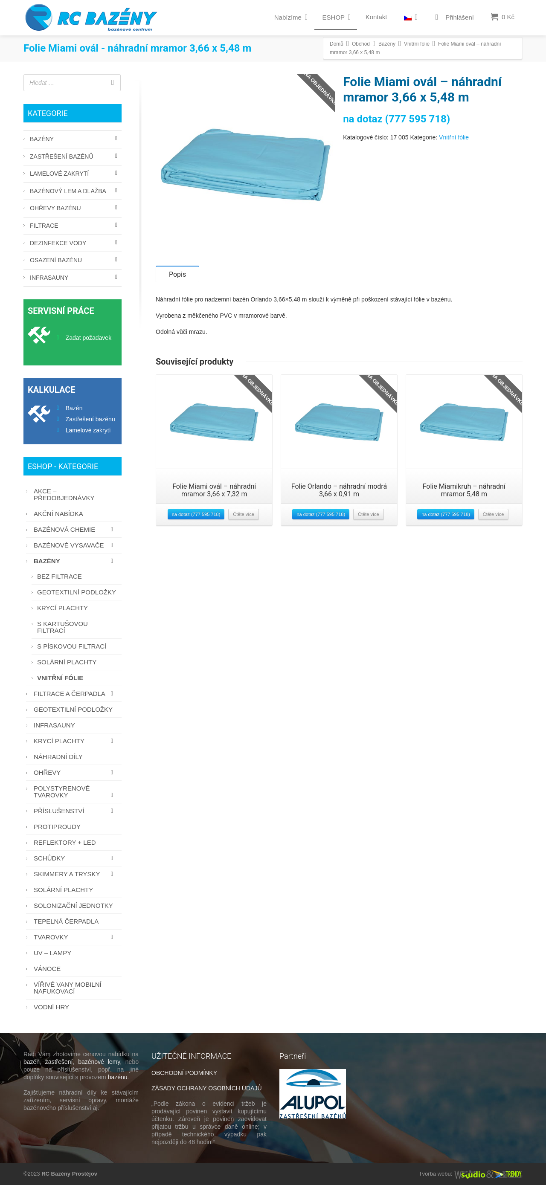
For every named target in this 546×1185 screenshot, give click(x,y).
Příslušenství (75, 810)
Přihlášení (453, 17)
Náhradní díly (58, 756)
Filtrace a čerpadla (75, 693)
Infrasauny (49, 277)
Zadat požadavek (88, 337)
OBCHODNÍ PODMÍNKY (184, 1072)
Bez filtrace (59, 576)
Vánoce (47, 968)
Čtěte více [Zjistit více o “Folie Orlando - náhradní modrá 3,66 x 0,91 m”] (368, 522)
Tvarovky (75, 937)
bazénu (118, 1077)
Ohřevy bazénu (55, 208)
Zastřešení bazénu (90, 419)
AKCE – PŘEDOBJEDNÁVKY (64, 494)
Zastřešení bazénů (61, 156)
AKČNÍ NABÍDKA (58, 513)
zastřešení (59, 1061)
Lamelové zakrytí (59, 173)
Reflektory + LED (65, 842)
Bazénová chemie (75, 529)
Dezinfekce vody (58, 243)
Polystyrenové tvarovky (75, 792)
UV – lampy (52, 952)
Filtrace (44, 225)
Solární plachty (66, 662)
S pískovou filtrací (71, 646)
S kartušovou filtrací (62, 627)
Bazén (74, 408)
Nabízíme (291, 17)
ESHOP (336, 17)
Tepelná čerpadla (66, 921)
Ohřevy (75, 772)
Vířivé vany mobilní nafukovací (68, 988)
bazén (31, 1061)
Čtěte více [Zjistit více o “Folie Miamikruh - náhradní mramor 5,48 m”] (493, 522)
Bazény (42, 139)
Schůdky (75, 858)
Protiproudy (57, 826)
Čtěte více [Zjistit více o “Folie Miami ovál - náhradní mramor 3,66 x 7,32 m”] (243, 522)
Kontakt (376, 16)
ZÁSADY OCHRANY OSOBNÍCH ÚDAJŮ (206, 1088)
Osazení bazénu (56, 260)
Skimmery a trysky (75, 874)
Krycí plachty (62, 607)
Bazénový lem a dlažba (68, 191)
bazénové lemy (99, 1061)
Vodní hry (51, 1007)
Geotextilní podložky (76, 592)
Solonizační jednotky (73, 905)
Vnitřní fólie (454, 137)
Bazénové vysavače (75, 545)
